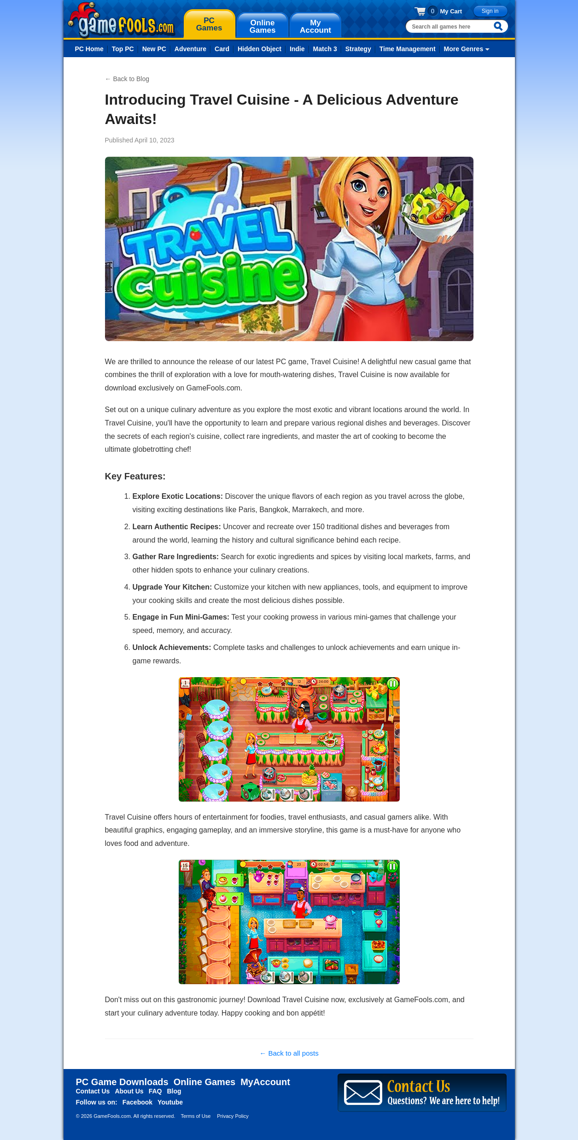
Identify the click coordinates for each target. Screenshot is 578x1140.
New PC (154, 49)
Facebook (137, 1102)
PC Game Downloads (122, 1082)
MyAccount (265, 1082)
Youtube (170, 1102)
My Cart (451, 11)
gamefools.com (121, 20)
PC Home (89, 49)
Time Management (407, 49)
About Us (129, 1091)
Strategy (358, 49)
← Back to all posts (288, 1053)
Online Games (205, 1082)
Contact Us (93, 1091)
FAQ (155, 1091)
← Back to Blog (127, 79)
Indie (297, 49)
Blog (174, 1091)
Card (222, 49)
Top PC (123, 49)
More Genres (464, 49)
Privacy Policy (232, 1116)
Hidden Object (259, 49)
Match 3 (325, 49)
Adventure (190, 49)
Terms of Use (195, 1116)
